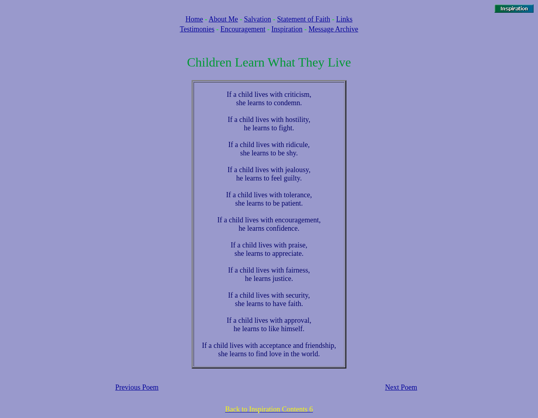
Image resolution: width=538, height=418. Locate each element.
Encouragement (242, 29)
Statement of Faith (303, 19)
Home (194, 19)
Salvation (257, 19)
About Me (223, 19)
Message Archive (333, 29)
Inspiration (287, 29)
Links (344, 19)
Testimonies (197, 29)
